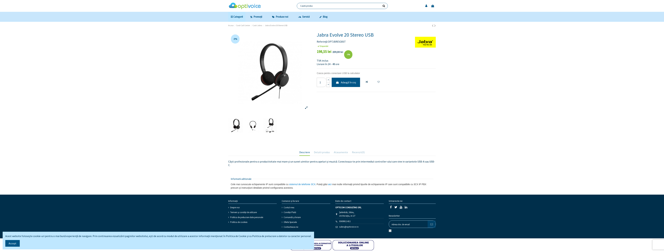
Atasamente (341, 152)
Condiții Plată (290, 212)
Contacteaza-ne (291, 227)
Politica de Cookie (236, 236)
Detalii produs (322, 152)
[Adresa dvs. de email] (408, 224)
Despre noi (235, 207)
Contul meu (289, 207)
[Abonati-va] (432, 224)
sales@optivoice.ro (349, 226)
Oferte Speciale (290, 222)
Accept (12, 243)
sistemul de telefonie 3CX (302, 184)
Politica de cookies (238, 222)
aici (330, 184)
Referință (322, 41)
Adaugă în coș (346, 82)
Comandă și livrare (292, 217)
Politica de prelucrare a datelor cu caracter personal (281, 236)
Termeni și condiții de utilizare (243, 212)
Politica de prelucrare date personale (246, 217)
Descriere (304, 152)
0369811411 (345, 221)
